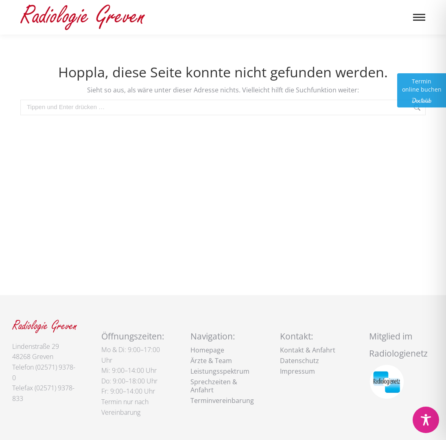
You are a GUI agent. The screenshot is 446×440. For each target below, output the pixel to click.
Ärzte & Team (211, 360)
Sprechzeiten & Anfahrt (213, 385)
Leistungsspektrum (219, 371)
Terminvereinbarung (222, 400)
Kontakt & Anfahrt (307, 350)
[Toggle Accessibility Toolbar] (426, 420)
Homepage (207, 350)
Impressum (297, 371)
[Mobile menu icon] (419, 17)
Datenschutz (299, 360)
